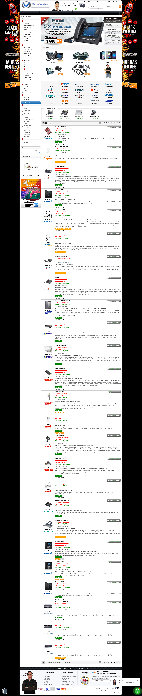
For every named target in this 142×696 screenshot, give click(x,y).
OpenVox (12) (27, 125)
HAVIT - (60, 368)
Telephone (26, 86)
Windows (26, 66)
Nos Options (27, 99)
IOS (24, 62)
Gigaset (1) (26, 117)
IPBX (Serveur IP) (28, 29)
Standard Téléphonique (29, 55)
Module (25, 90)
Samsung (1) (27, 132)
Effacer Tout (37, 145)
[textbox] (96, 6)
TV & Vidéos (24, 13)
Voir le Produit (48, 136)
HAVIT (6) (26, 121)
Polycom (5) (27, 130)
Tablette (27, 69)
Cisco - (61, 256)
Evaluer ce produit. (59, 144)
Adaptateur (26, 38)
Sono (69, 13)
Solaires (105, 13)
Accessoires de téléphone (28, 92)
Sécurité (76, 13)
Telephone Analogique (29, 45)
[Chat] (4, 691)
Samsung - (63, 300)
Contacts (64, 679)
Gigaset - (61, 146)
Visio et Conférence (28, 34)
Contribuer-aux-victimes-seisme (67, 685)
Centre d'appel (27, 36)
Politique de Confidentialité (68, 682)
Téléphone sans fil (28, 53)
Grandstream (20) (28, 119)
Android (25, 64)
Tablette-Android (29, 73)
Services (26, 95)
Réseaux (54, 13)
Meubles (97, 13)
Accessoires (26, 42)
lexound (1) (26, 123)
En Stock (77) (27, 142)
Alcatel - (60, 166)
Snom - (58, 233)
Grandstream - (61, 601)
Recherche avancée (96, 8)
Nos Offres (26, 97)
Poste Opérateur (28, 47)
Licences (26, 40)
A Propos (64, 675)
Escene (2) (26, 113)
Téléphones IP (27, 23)
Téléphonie (34, 13)
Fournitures (114, 13)
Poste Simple (27, 51)
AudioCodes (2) (27, 110)
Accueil (22, 16)
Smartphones (27, 60)
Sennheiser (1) (27, 136)
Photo (61, 13)
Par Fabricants (65, 678)
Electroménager (86, 13)
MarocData (116, 692)
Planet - (59, 322)
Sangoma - (59, 189)
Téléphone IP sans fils (29, 25)
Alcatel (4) (26, 108)
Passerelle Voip (27, 32)
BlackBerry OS (27, 79)
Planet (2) (26, 127)
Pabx (25, 88)
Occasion (26, 84)
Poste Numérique (28, 49)
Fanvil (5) (26, 115)
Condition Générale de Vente (69, 676)
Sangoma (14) (27, 134)
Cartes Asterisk (27, 27)
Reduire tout (30, 145)
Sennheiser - (60, 209)
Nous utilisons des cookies (68, 681)
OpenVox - (60, 126)
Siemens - (62, 500)
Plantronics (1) (27, 129)
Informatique (44, 13)
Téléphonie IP (27, 21)
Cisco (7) (26, 112)
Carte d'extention (28, 58)
